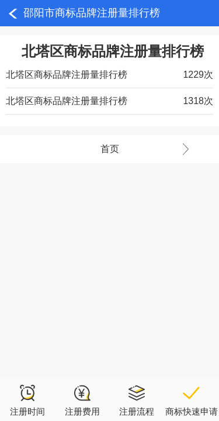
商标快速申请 (191, 400)
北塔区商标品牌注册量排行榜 (66, 75)
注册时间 (27, 400)
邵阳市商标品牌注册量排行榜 (91, 13)
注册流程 (136, 400)
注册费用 (82, 400)
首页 (160, 149)
